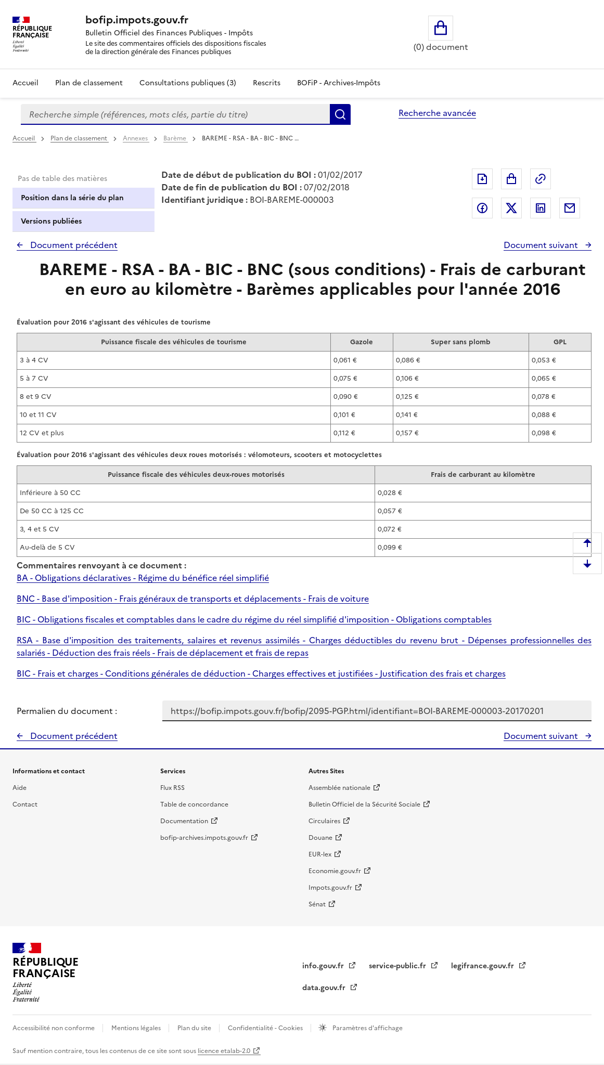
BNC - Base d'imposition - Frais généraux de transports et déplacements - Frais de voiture (193, 598)
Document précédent (73, 245)
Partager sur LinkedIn (540, 208)
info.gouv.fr (324, 965)
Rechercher (340, 114)
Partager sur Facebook (482, 208)
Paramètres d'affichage (367, 1028)
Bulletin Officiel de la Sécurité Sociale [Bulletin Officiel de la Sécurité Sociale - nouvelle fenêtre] (364, 804)
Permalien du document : (67, 711)
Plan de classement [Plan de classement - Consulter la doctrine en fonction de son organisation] (89, 82)
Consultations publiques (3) (187, 82)
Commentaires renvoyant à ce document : (101, 565)
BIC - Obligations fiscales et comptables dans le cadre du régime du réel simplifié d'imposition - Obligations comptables (254, 619)
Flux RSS (172, 788)
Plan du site (195, 1028)
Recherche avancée (437, 113)
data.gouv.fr (325, 987)
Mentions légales (136, 1028)
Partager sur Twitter (511, 208)
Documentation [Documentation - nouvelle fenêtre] (184, 821)
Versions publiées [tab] (51, 221)
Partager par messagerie (569, 208)
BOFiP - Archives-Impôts (338, 82)
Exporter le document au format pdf (482, 178)
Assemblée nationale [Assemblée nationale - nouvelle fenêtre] (339, 788)
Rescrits (266, 82)
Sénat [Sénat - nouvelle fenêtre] (317, 904)
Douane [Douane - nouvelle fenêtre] (320, 837)
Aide (19, 788)
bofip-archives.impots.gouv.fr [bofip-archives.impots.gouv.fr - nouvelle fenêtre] (204, 837)
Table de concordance (194, 804)
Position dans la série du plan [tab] (72, 197)
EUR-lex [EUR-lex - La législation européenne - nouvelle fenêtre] (320, 854)
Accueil (25, 82)
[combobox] (175, 114)
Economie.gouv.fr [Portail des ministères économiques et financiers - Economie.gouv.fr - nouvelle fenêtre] (335, 871)
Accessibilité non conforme (54, 1028)
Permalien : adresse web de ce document (540, 178)
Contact (24, 804)
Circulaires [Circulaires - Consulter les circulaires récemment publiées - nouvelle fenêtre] (324, 821)
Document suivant (542, 245)
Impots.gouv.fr (330, 887)
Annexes (136, 138)
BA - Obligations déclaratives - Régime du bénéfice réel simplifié (143, 578)
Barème (175, 138)
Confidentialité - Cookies (266, 1028)
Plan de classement (79, 138)
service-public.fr (398, 965)
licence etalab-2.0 (224, 1051)
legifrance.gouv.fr (483, 965)
